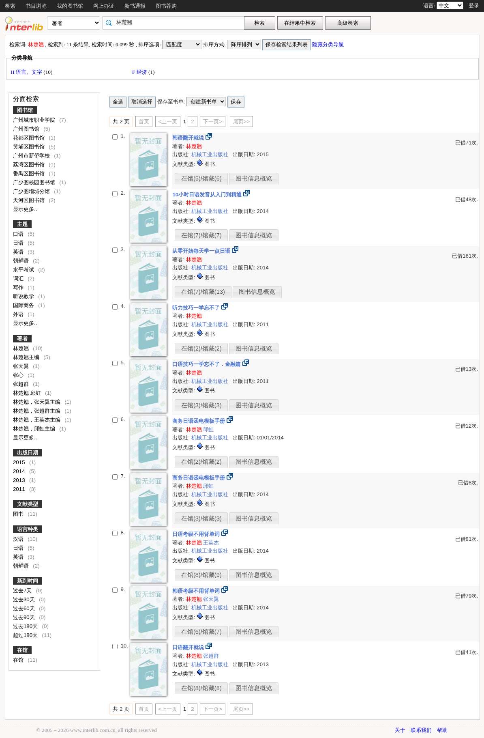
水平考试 (24, 270)
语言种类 (27, 529)
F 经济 (140, 72)
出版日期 (27, 453)
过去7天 (23, 590)
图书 (19, 514)
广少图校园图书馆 (35, 182)
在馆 (22, 650)
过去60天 (24, 608)
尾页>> (241, 121)
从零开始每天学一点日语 (202, 251)
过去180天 (26, 626)
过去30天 (24, 599)
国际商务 (24, 305)
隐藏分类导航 (328, 44)
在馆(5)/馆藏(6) (201, 178)
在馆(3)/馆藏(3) (201, 405)
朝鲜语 (21, 261)
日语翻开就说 (189, 647)
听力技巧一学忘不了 (196, 308)
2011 (19, 489)
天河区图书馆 (29, 200)
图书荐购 (166, 6)
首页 (144, 121)
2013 (19, 480)
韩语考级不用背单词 (196, 591)
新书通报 (135, 6)
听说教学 (24, 296)
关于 (400, 730)
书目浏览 (36, 6)
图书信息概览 (254, 178)
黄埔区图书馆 (29, 147)
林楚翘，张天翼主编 (37, 402)
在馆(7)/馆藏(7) (201, 235)
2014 (19, 471)
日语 (19, 243)
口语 (19, 234)
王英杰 (211, 543)
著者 (22, 339)
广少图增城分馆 (32, 191)
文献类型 (27, 504)
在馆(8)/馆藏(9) (201, 575)
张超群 (21, 384)
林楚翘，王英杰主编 (37, 420)
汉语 (19, 539)
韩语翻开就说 (189, 138)
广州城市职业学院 (35, 120)
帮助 (442, 730)
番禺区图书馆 (29, 173)
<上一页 (168, 121)
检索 (10, 6)
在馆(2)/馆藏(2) (201, 348)
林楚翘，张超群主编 (37, 411)
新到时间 (27, 581)
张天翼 (21, 366)
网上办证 (103, 6)
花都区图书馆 (29, 138)
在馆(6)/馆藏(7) (201, 631)
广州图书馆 (27, 129)
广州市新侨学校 (32, 156)
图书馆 (25, 110)
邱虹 (200, 429)
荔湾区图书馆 (29, 164)
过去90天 (24, 617)
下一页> (212, 121)
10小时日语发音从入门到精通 (207, 194)
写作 (19, 287)
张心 (19, 375)
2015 (19, 462)
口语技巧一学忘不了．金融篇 (207, 364)
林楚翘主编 (27, 357)
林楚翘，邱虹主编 (35, 429)
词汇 (19, 278)
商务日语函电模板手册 (199, 421)
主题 (22, 224)
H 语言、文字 (27, 72)
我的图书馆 (70, 6)
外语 (19, 314)
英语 (19, 252)
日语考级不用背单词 (196, 534)
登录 (474, 5)
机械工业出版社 (210, 154)
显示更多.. (25, 209)
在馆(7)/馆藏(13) (203, 291)
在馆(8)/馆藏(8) (201, 688)
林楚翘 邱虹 (27, 393)
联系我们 (421, 730)
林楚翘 (21, 348)
